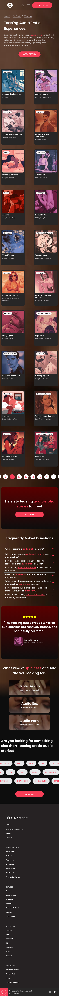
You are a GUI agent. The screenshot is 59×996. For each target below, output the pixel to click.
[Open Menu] (28, 5)
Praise (44, 139)
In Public (7, 273)
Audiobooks (10, 864)
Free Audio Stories (13, 877)
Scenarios (10, 899)
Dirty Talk (40, 354)
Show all (29, 794)
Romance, (39, 300)
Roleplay (40, 273)
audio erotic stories (34, 554)
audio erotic (36, 35)
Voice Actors (11, 895)
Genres (8, 912)
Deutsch (9, 838)
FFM (8, 772)
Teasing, (5, 137)
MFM (33, 763)
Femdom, (38, 97)
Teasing (28, 16)
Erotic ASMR (10, 869)
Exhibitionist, (40, 258)
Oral (12, 379)
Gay (7, 935)
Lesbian (11, 178)
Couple (43, 218)
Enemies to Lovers (43, 394)
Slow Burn (43, 781)
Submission (47, 97)
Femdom (9, 947)
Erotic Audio (10, 851)
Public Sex (7, 394)
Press (8, 978)
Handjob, (5, 419)
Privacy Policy (11, 974)
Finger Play (13, 419)
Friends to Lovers (10, 354)
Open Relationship (43, 313)
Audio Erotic (29, 22)
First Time (7, 313)
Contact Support (12, 982)
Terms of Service (12, 970)
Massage (7, 233)
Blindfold (12, 218)
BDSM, (37, 218)
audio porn (29, 590)
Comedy (12, 137)
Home (7, 16)
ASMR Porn (10, 873)
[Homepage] (13, 5)
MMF (21, 763)
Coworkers (41, 153)
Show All (9, 956)
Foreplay (40, 72)
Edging (6, 434)
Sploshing (48, 772)
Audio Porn (10, 860)
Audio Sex (9, 856)
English (8, 833)
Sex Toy (11, 97)
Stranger (7, 112)
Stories (8, 891)
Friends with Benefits (44, 233)
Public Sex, (6, 298)
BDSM (6, 193)
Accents (9, 904)
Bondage (7, 72)
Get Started (42, 5)
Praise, (4, 258)
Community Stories (13, 908)
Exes (20, 772)
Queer (6, 153)
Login (8, 824)
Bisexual (48, 339)
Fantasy (17, 16)
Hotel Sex (24, 781)
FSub (45, 178)
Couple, (5, 97)
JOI (45, 763)
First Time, (39, 178)
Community (10, 916)
